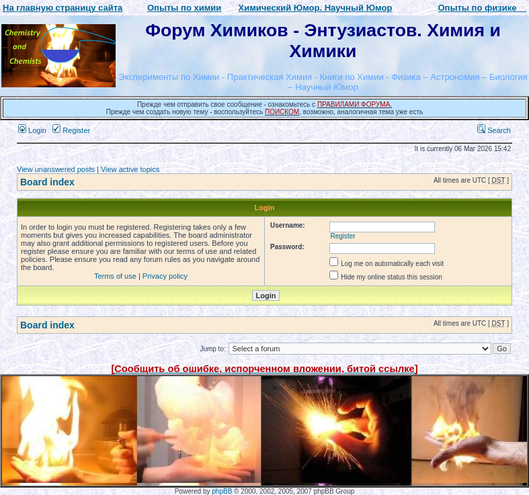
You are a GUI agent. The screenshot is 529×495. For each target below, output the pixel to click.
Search (494, 130)
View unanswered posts (56, 169)
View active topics (130, 169)
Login (32, 130)
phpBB (222, 491)
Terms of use (115, 276)
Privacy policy (165, 276)
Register (71, 130)
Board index (47, 182)
